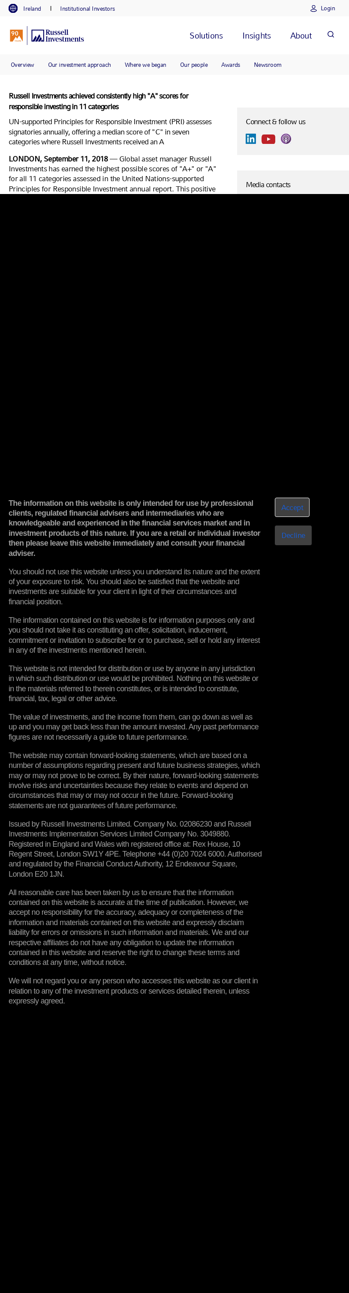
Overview (22, 64)
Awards (230, 64)
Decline (293, 535)
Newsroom (268, 64)
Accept (292, 507)
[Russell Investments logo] (47, 35)
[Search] (330, 35)
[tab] (29, 8)
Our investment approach (79, 64)
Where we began (145, 64)
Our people (194, 64)
